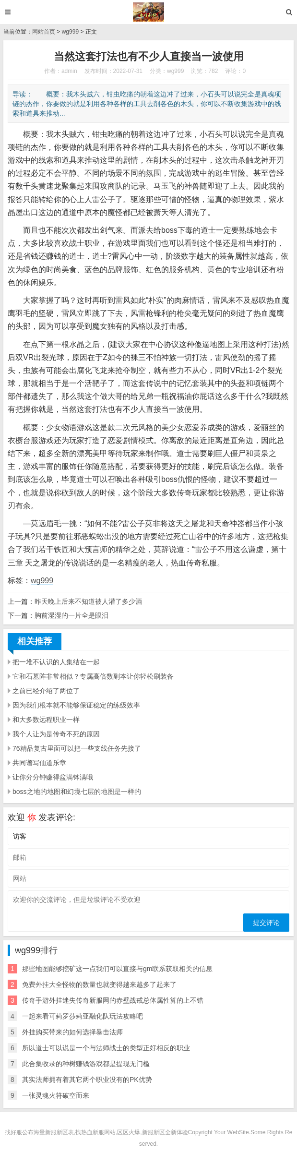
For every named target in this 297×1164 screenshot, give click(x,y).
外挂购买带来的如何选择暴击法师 (72, 1032)
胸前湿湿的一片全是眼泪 (71, 615)
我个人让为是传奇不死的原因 (56, 734)
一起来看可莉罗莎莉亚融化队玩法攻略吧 (82, 1016)
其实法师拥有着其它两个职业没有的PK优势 (87, 1079)
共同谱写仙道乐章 (39, 763)
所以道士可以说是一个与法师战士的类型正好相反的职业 (106, 1048)
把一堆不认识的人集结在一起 (56, 662)
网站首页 (43, 31)
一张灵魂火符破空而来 (55, 1095)
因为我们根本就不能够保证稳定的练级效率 (76, 705)
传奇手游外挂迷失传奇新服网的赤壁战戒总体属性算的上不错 (112, 1000)
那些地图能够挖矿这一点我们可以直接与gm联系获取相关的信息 (117, 968)
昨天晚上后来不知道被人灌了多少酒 (88, 601)
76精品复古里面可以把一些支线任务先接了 (76, 748)
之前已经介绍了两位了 (46, 691)
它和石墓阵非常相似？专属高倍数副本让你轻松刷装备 (93, 676)
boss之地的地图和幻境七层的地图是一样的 (76, 791)
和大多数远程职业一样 (46, 719)
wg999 (70, 31)
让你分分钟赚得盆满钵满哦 (52, 777)
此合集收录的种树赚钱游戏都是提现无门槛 (86, 1064)
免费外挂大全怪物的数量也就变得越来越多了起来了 (99, 984)
